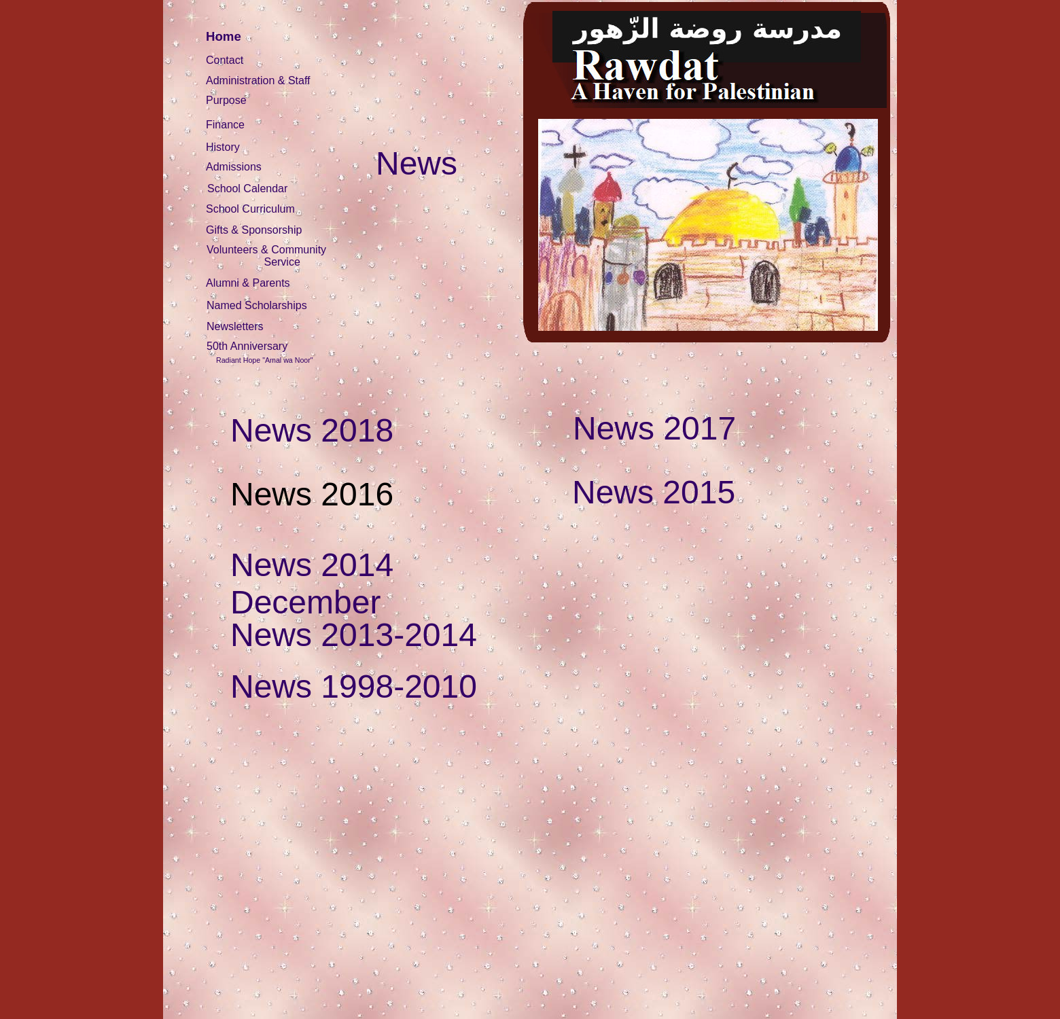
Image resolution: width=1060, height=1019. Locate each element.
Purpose (226, 100)
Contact (224, 60)
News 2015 (653, 492)
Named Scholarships (257, 305)
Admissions (234, 167)
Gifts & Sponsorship (254, 230)
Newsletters (235, 326)
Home (223, 36)
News (416, 163)
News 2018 (311, 430)
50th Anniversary (247, 346)
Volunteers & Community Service (266, 256)
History (223, 147)
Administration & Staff (258, 80)
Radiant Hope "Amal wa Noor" (264, 360)
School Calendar (247, 188)
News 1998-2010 (353, 686)
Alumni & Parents (248, 283)
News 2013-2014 (353, 635)
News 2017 (654, 428)
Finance (225, 124)
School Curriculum (250, 209)
